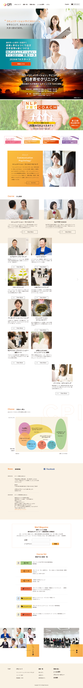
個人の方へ (41, 672)
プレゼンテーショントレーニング (52, 444)
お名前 (25, 540)
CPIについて (17, 4)
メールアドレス (27, 543)
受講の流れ (32, 4)
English (67, 4)
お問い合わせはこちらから (20, 509)
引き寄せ (24, 429)
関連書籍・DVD (19, 677)
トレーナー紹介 (19, 675)
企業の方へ (41, 675)
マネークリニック (24, 439)
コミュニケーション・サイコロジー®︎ (46, 437)
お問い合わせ (75, 4)
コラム (48, 4)
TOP (9, 669)
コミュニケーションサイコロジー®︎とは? (25, 672)
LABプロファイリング (42, 444)
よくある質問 (40, 4)
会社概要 (55, 677)
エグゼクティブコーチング (60, 433)
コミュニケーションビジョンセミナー (37, 430)
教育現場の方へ (42, 677)
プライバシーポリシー (59, 674)
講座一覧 (25, 4)
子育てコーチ (31, 445)
